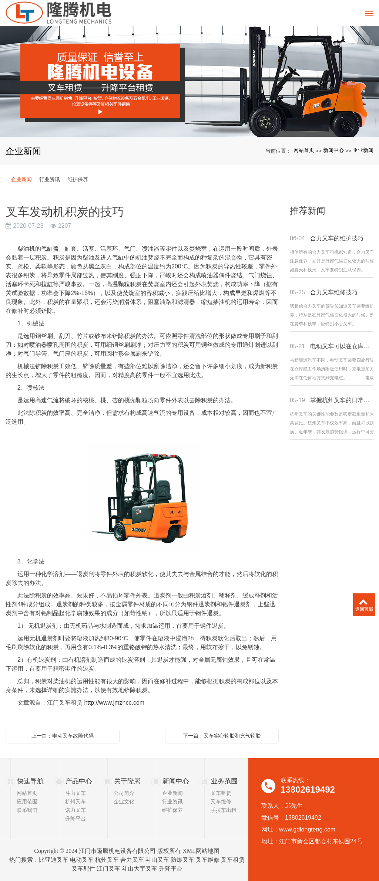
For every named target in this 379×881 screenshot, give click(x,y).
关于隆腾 (127, 781)
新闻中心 (333, 150)
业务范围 (224, 781)
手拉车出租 (224, 810)
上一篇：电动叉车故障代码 (62, 736)
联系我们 (27, 810)
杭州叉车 (75, 801)
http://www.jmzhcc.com (114, 702)
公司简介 (124, 793)
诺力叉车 (75, 810)
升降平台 (75, 818)
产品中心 (79, 781)
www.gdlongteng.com (307, 829)
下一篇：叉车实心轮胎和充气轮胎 (222, 736)
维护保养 (77, 179)
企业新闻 (363, 150)
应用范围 (27, 801)
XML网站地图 (200, 851)
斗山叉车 (75, 793)
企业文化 (124, 801)
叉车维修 (221, 801)
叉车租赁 (221, 793)
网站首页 (304, 150)
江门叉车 (108, 868)
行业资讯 (49, 179)
